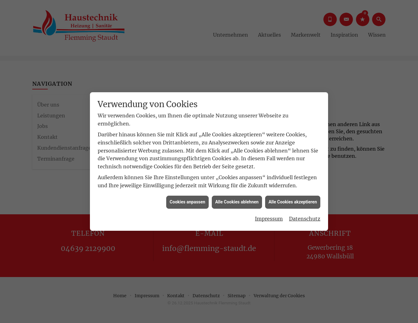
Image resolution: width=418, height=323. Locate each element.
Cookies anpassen (187, 200)
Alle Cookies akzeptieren (293, 200)
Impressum (269, 217)
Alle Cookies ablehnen (237, 200)
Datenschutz (304, 217)
